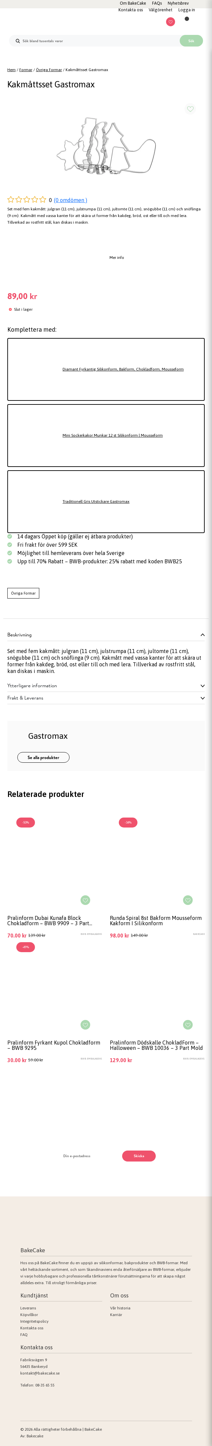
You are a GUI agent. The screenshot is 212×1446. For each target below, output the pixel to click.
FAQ (24, 1334)
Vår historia (120, 1308)
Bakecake (35, 1436)
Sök (191, 41)
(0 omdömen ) (70, 200)
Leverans (28, 1308)
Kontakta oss (31, 1328)
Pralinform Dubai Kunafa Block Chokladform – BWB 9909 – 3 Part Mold (48, 920)
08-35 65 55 (45, 1385)
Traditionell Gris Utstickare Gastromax (96, 501)
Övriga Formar (49, 69)
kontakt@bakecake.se (40, 1373)
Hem (11, 69)
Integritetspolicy (34, 1321)
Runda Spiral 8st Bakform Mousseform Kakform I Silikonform (156, 920)
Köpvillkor (29, 1314)
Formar (25, 69)
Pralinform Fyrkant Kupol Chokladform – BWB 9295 (53, 1045)
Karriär (116, 1314)
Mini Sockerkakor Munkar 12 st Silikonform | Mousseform (113, 435)
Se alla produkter (43, 757)
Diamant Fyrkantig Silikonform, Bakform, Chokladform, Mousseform (123, 369)
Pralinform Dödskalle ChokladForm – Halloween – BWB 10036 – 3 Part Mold (156, 1045)
